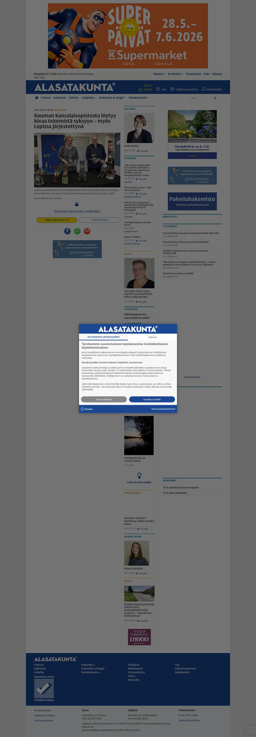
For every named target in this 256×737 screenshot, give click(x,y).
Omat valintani (104, 399)
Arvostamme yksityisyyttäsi (103, 336)
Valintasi (152, 337)
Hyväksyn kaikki (152, 399)
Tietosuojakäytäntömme (163, 409)
